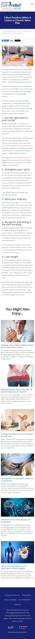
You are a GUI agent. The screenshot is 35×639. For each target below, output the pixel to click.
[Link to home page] (14, 6)
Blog (19, 31)
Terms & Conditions (10, 600)
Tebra (25, 632)
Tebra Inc (17, 595)
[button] (32, 3)
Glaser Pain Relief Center (8, 31)
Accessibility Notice (25, 600)
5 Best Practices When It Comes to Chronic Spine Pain (16, 32)
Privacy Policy (26, 595)
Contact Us (17, 604)
